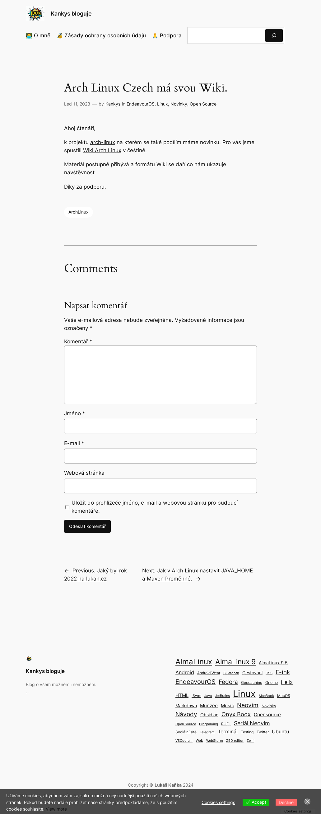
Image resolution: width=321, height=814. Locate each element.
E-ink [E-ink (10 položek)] (283, 672)
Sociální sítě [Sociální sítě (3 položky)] (186, 732)
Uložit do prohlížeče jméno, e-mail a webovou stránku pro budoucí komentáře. (155, 507)
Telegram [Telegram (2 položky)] (207, 732)
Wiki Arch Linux (102, 150)
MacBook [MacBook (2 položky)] (266, 696)
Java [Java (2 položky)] (208, 696)
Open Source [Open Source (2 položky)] (185, 724)
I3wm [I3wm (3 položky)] (196, 695)
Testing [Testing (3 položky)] (247, 732)
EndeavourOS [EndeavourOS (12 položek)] (195, 681)
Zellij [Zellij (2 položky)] (250, 741)
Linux (162, 103)
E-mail (74, 443)
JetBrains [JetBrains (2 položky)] (222, 696)
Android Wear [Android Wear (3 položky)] (208, 672)
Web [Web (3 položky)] (199, 740)
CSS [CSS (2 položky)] (269, 673)
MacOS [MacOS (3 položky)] (283, 695)
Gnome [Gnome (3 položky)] (271, 682)
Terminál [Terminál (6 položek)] (228, 731)
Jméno (74, 413)
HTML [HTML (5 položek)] (181, 695)
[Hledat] (274, 35)
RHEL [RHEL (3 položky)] (226, 724)
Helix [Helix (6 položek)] (287, 682)
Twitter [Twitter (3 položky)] (263, 732)
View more (56, 809)
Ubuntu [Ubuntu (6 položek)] (280, 731)
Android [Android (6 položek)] (184, 672)
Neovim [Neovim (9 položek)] (247, 705)
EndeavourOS (141, 103)
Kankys (112, 103)
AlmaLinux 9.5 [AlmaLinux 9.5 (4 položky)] (273, 662)
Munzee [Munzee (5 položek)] (209, 705)
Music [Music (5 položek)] (227, 705)
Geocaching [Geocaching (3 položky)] (251, 682)
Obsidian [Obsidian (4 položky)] (209, 714)
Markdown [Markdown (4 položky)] (186, 705)
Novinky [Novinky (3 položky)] (269, 705)
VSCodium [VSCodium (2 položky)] (184, 741)
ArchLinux (78, 211)
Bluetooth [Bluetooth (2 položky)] (231, 673)
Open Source (203, 103)
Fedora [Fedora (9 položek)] (228, 681)
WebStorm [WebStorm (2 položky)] (214, 741)
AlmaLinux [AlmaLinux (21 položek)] (193, 661)
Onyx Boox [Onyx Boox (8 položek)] (236, 714)
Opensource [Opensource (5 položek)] (267, 715)
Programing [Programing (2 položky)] (208, 724)
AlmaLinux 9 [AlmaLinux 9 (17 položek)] (235, 661)
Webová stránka (84, 473)
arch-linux (102, 142)
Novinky (178, 103)
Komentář (78, 341)
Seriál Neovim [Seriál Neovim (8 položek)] (252, 723)
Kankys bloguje (71, 13)
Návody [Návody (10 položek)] (186, 714)
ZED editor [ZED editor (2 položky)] (235, 741)
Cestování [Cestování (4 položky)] (252, 672)
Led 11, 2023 (77, 103)
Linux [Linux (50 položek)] (244, 693)
